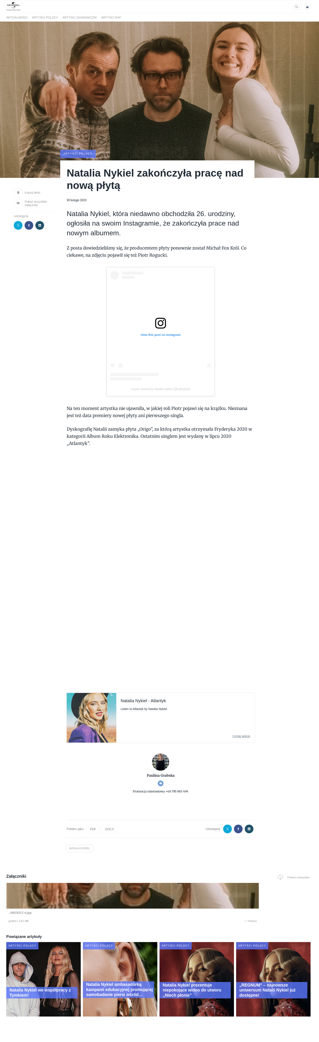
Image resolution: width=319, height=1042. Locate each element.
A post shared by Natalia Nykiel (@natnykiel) (160, 388)
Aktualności (17, 17)
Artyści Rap (111, 17)
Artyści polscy (45, 17)
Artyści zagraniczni (79, 17)
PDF (93, 828)
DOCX (109, 828)
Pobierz (72, 921)
